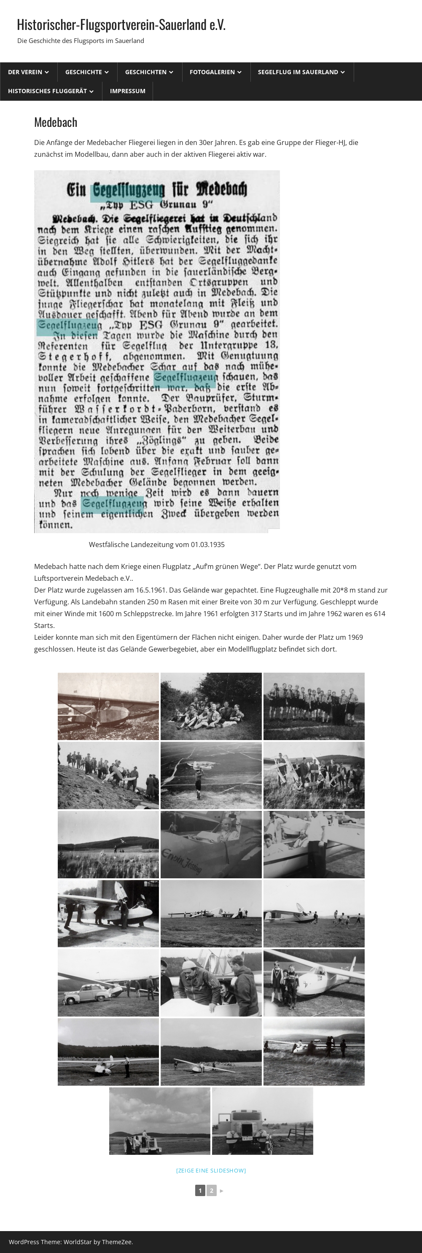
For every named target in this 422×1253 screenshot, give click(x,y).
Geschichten (146, 72)
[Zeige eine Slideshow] (211, 1170)
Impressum (127, 91)
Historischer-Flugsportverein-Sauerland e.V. (121, 24)
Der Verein (25, 72)
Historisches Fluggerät (47, 91)
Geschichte (83, 72)
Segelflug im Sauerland (298, 72)
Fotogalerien (212, 72)
